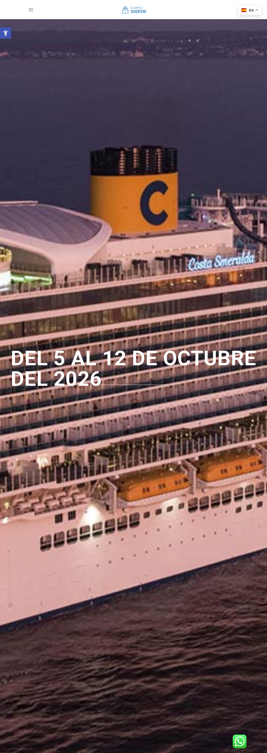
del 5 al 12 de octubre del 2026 (133, 368)
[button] (5, 33)
